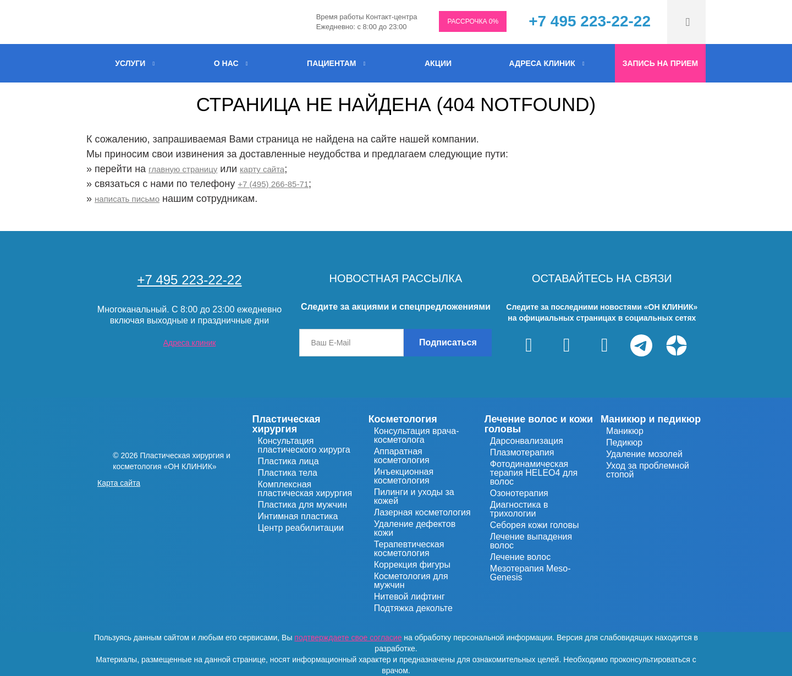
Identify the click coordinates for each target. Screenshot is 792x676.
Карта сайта (118, 483)
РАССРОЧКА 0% (472, 21)
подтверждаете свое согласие (348, 637)
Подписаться (448, 342)
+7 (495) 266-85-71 (273, 184)
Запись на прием (660, 63)
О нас (226, 63)
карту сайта (262, 169)
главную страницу (182, 169)
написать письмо (127, 199)
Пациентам (331, 63)
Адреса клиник (542, 63)
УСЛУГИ (130, 63)
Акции (438, 63)
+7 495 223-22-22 (590, 21)
